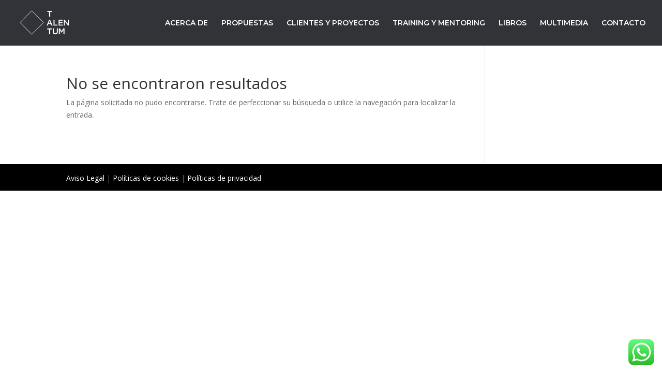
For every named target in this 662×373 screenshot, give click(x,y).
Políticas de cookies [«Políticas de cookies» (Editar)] (146, 178)
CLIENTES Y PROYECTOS (333, 23)
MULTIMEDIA (564, 23)
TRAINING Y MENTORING (439, 23)
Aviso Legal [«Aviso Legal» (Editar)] (85, 178)
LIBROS (512, 23)
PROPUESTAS (247, 23)
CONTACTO (623, 23)
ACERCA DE (186, 23)
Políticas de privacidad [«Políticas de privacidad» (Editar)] (224, 178)
